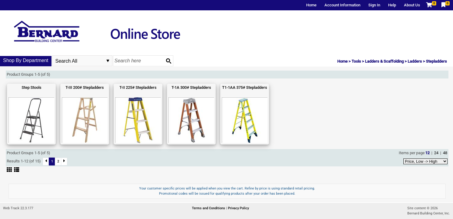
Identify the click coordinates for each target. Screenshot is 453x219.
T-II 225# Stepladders (138, 87)
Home (311, 5)
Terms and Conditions (209, 208)
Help (392, 5)
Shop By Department (25, 60)
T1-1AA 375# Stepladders (244, 87)
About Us (412, 5)
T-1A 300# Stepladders (191, 87)
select (108, 61)
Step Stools (31, 87)
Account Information (342, 5)
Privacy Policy (238, 208)
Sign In (374, 5)
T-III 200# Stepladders (84, 87)
